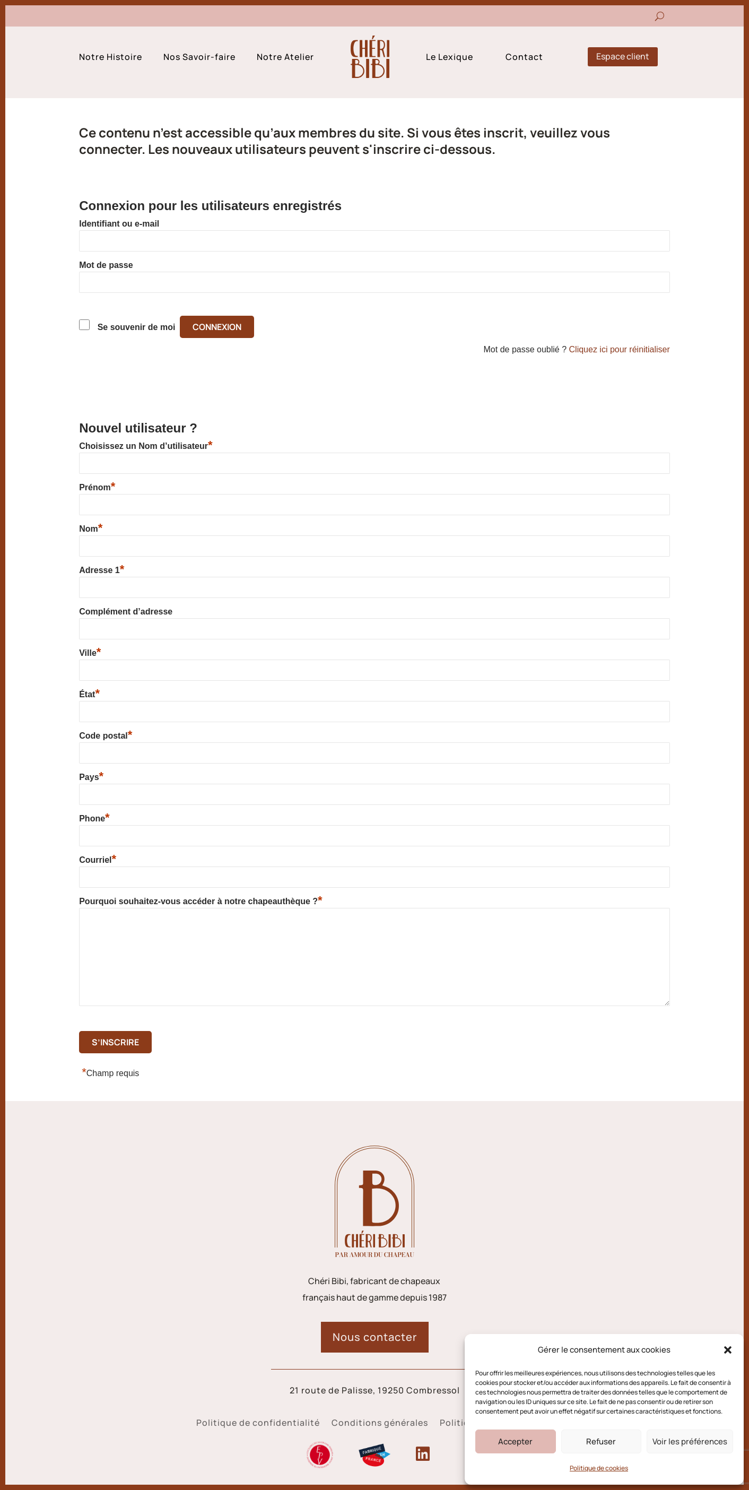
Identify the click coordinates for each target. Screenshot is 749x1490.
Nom (90, 528)
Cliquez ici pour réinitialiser (619, 349)
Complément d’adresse (125, 611)
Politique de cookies (599, 1467)
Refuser (601, 1441)
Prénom (97, 487)
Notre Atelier (285, 58)
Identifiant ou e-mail (119, 223)
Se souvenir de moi (137, 327)
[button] (727, 1350)
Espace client (622, 56)
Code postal (105, 735)
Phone (94, 818)
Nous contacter (375, 1337)
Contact (524, 58)
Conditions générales (380, 1423)
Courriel (97, 859)
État (89, 694)
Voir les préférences (689, 1441)
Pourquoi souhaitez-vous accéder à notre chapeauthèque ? (200, 901)
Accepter (515, 1441)
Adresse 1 (101, 570)
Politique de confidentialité (258, 1423)
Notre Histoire (110, 58)
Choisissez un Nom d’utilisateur (145, 446)
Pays (91, 777)
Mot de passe (106, 265)
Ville (90, 653)
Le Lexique (449, 58)
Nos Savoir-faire (199, 58)
